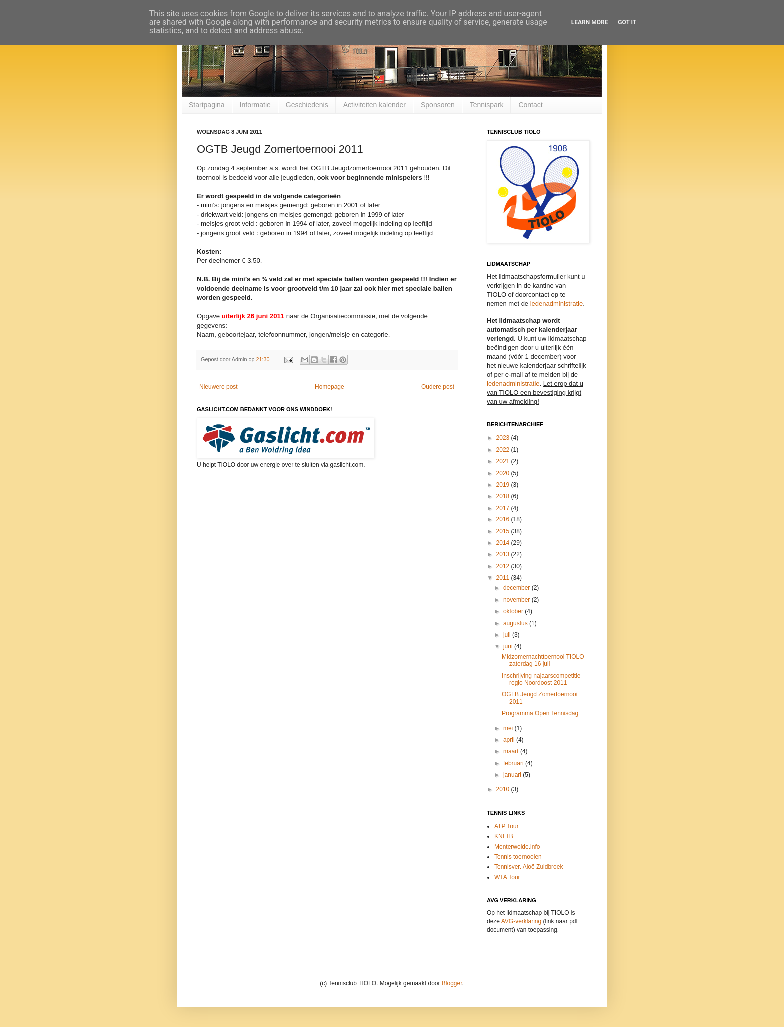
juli (508, 634)
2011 (504, 577)
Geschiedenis (307, 105)
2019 (504, 484)
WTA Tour (507, 877)
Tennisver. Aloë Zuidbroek (528, 866)
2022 (504, 449)
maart (512, 751)
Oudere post (438, 386)
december (518, 587)
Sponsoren (438, 105)
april (510, 739)
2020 (504, 473)
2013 (504, 554)
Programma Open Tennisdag (540, 713)
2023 (504, 437)
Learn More (590, 22)
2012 (504, 566)
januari (513, 774)
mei (509, 728)
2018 (504, 496)
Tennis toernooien (518, 856)
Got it (627, 22)
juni (509, 646)
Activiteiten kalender (375, 105)
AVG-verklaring (522, 921)
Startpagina (207, 105)
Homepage (329, 386)
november (518, 599)
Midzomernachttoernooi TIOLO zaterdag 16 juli (543, 660)
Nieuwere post (219, 386)
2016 (504, 519)
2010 (504, 789)
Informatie (255, 105)
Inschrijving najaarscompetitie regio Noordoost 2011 (541, 679)
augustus (517, 623)
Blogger (452, 983)
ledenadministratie (557, 303)
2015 (504, 531)
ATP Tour (506, 826)
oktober (514, 611)
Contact (530, 105)
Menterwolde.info (517, 846)
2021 (504, 461)
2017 (504, 508)
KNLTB (504, 836)
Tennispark (487, 105)
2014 (504, 542)
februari (515, 763)
